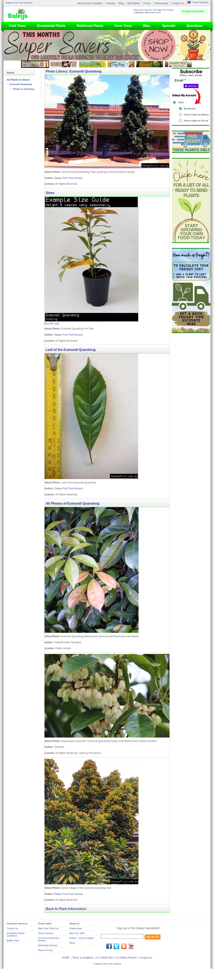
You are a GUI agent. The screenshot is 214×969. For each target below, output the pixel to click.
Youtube (110, 3)
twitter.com (116, 946)
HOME (65, 957)
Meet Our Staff (76, 933)
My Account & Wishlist (90, 3)
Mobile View (13, 940)
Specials (168, 25)
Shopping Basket (193, 11)
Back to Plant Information (66, 909)
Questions (194, 25)
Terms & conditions (83, 957)
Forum (147, 3)
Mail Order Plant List (48, 928)
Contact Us (178, 3)
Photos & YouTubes (23, 89)
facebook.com (109, 946)
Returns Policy (45, 950)
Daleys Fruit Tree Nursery (19, 2)
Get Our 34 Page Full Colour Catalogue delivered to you (153, 11)
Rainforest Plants (90, 25)
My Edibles (133, 3)
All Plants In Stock (18, 79)
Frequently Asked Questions (15, 934)
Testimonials (161, 3)
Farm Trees (123, 25)
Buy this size (52, 323)
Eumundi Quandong (21, 84)
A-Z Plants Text (104, 957)
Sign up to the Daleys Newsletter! (138, 928)
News (72, 943)
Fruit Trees (17, 25)
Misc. (147, 25)
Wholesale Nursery (47, 945)
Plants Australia (200, 2)
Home (10, 72)
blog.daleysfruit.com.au (124, 946)
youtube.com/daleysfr (131, 946)
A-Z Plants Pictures (126, 957)
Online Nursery (45, 933)
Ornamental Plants (51, 25)
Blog (121, 3)
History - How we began (81, 938)
